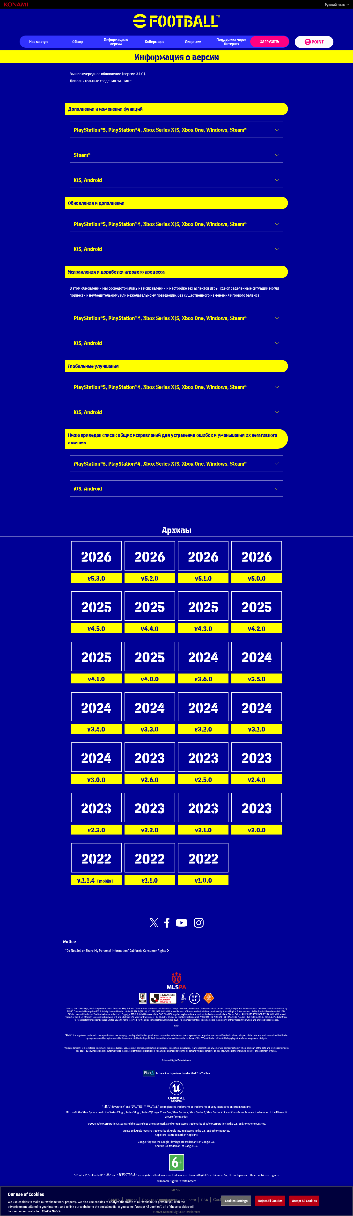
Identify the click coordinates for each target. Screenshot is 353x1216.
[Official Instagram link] (199, 923)
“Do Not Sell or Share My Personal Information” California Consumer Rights (121, 950)
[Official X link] (154, 923)
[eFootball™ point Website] (314, 42)
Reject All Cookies (270, 1202)
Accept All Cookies (304, 1202)
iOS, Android (88, 180)
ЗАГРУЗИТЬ (269, 41)
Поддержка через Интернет (231, 41)
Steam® (82, 155)
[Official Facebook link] (167, 923)
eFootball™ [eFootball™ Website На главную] (176, 21)
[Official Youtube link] (181, 923)
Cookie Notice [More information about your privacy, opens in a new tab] (51, 1213)
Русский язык (335, 4)
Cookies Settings (236, 1202)
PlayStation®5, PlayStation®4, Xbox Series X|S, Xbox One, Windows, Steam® (160, 129)
